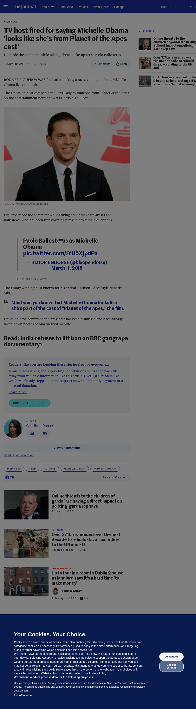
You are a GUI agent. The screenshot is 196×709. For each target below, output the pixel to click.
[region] (98, 662)
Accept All (171, 656)
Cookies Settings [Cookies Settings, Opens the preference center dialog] (172, 666)
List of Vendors (23, 695)
